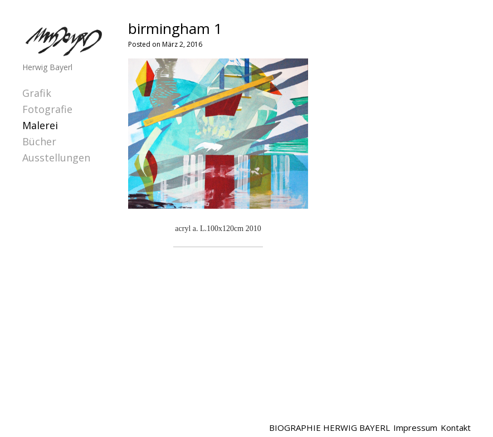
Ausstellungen (56, 157)
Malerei (40, 125)
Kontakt (456, 427)
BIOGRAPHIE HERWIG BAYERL (329, 427)
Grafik (36, 93)
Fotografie (47, 109)
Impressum (415, 427)
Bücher (39, 141)
